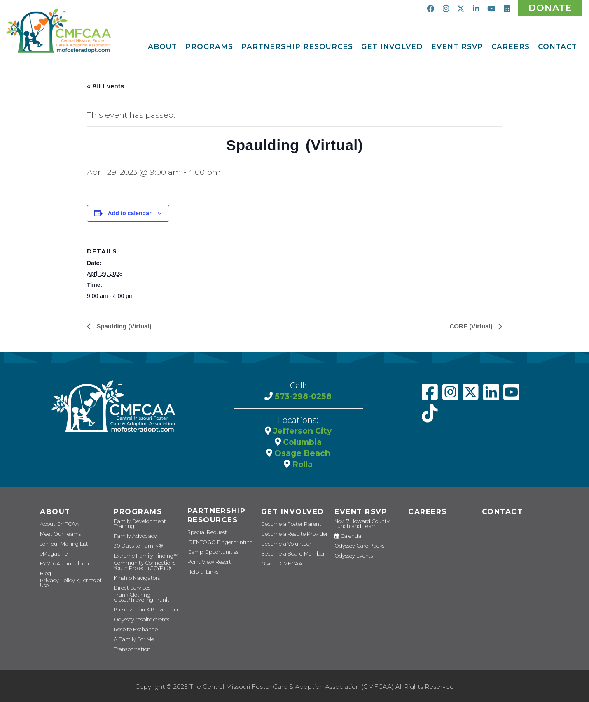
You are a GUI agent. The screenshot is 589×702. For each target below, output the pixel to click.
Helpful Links (202, 576)
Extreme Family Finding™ (142, 556)
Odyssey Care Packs (355, 548)
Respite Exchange (133, 628)
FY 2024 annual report (65, 566)
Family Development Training (147, 527)
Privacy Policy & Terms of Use (71, 586)
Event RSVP (359, 514)
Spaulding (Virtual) (125, 329)
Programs (136, 514)
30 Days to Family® (134, 546)
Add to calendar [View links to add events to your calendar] (130, 216)
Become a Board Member (288, 556)
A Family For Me (131, 638)
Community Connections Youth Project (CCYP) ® (141, 565)
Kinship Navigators (134, 577)
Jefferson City (301, 434)
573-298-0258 (302, 399)
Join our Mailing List (62, 546)
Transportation (130, 648)
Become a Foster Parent (287, 527)
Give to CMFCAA (279, 566)
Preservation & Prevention (142, 608)
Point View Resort (206, 567)
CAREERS (426, 514)
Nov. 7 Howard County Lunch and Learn (366, 526)
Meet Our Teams (57, 536)
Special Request (204, 537)
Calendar (346, 538)
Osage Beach (301, 455)
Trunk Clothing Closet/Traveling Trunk (139, 596)
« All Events (105, 86)
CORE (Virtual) (470, 329)
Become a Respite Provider (290, 536)
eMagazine (52, 556)
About (54, 514)
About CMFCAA (57, 527)
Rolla (301, 466)
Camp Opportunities (209, 557)
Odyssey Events (351, 557)
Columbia (301, 444)
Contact (501, 514)
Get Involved (290, 514)
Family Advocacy (132, 536)
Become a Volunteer (283, 546)
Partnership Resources (215, 519)
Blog (45, 576)
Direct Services (130, 587)
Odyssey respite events (138, 618)
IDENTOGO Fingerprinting (216, 547)
